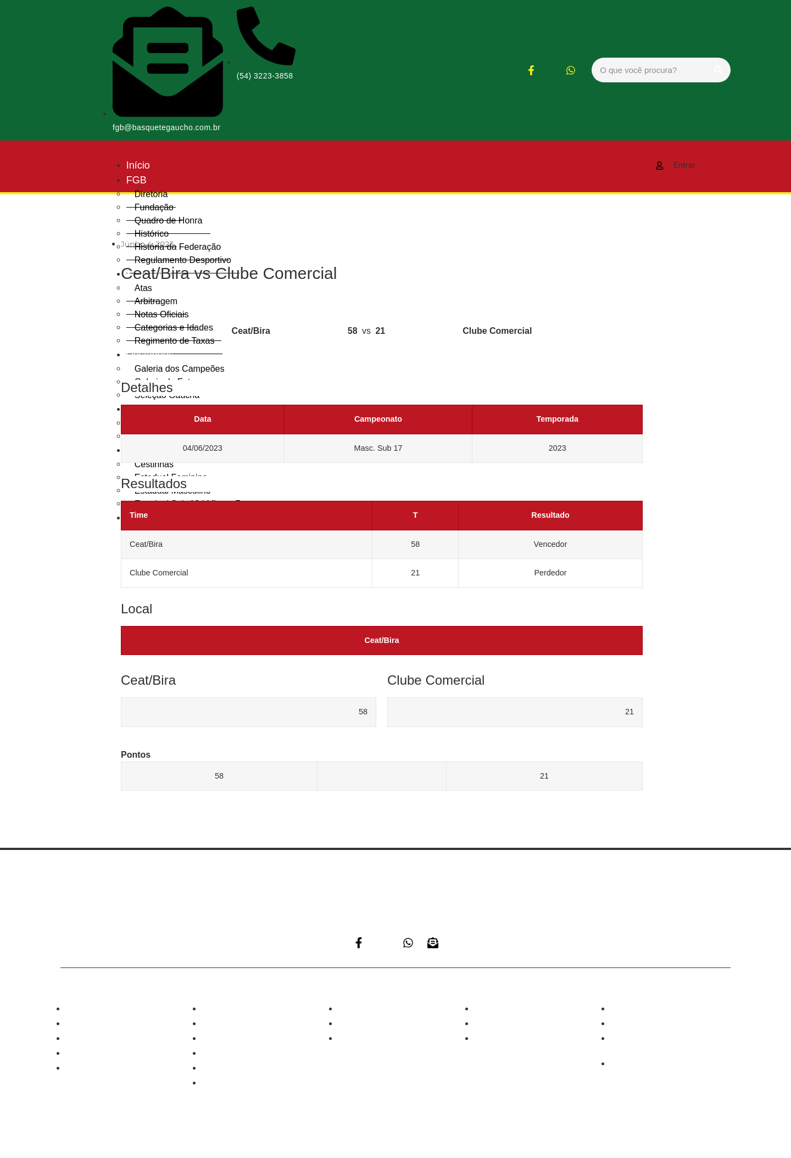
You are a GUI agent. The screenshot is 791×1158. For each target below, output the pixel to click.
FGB (136, 180)
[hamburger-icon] (608, 162)
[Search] (718, 70)
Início (138, 165)
